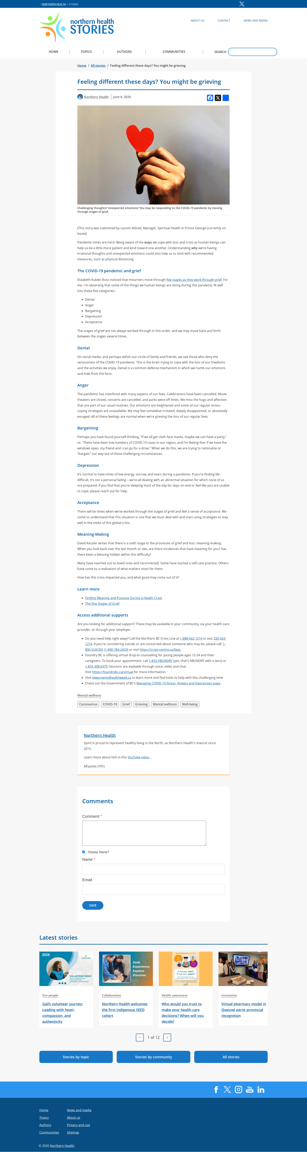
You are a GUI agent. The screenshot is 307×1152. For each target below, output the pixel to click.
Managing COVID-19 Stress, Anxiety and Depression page (178, 683)
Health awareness (174, 995)
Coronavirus (88, 704)
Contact (224, 20)
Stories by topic (76, 1057)
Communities (174, 52)
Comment (90, 816)
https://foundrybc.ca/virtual (112, 672)
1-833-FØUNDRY (160, 661)
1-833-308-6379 (96, 666)
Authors (124, 52)
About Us (197, 20)
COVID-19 (110, 704)
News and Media (256, 20)
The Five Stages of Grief (102, 603)
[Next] (167, 1037)
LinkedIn (265, 4)
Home (53, 52)
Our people (50, 995)
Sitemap (73, 1132)
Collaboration (111, 995)
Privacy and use (78, 1125)
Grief (126, 704)
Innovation (229, 995)
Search (220, 52)
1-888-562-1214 (191, 638)
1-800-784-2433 (116, 649)
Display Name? (98, 852)
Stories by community (153, 1057)
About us (73, 1117)
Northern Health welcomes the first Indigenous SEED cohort (125, 1009)
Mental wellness (89, 695)
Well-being (190, 704)
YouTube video (138, 757)
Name (87, 859)
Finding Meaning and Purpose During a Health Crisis (123, 598)
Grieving (141, 704)
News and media (79, 1110)
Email (87, 880)
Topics (86, 52)
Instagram (249, 4)
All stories (98, 65)
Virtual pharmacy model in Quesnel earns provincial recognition (243, 1009)
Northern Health (54, 4)
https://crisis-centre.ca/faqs (160, 649)
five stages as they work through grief (194, 280)
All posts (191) (94, 766)
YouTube (257, 4)
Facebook (234, 4)
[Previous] (140, 1037)
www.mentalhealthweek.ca (111, 677)
